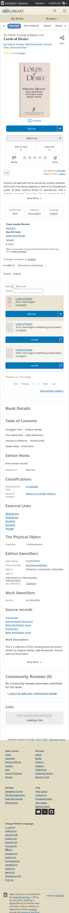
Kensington (34, 213)
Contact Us (40, 795)
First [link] (16, 384)
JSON (38, 739)
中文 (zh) (9, 879)
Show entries (15, 286)
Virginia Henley (15, 44)
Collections (41, 769)
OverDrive (11, 517)
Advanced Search (44, 773)
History (62, 174)
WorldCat (10, 228)
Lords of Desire (28, 35)
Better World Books (15, 235)
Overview (14, 25)
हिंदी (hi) (8, 849)
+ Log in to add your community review (32, 693)
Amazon (10, 239)
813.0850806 (32, 486)
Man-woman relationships (30, 265)
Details (47, 25)
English (54, 213)
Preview (37, 120)
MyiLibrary (12, 514)
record (28, 625)
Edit (7, 172)
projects (33, 909)
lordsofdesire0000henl (36, 565)
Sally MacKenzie (33, 44)
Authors (39, 762)
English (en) (11, 838)
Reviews (60, 25)
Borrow (32, 128)
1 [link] (33, 384)
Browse (45, 18)
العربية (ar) (10, 827)
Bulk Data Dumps (14, 798)
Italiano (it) (10, 857)
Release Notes (42, 806)
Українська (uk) (13, 876)
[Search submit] (55, 10)
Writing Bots (11, 802)
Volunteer (10, 758)
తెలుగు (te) (10, 872)
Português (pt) (12, 861)
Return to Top (42, 777)
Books (38, 758)
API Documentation (15, 795)
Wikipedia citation (57, 739)
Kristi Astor (21, 47)
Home (38, 754)
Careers (9, 765)
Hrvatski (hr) (11, 853)
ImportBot (60, 170)
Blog (7, 769)
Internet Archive (13, 621)
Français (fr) (11, 846)
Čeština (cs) (11, 831)
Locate (34, 339)
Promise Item (11, 617)
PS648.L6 (51, 493)
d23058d (59, 895)
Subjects (39, 765)
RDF (32, 739)
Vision (8, 754)
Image (9, 528)
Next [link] (46, 384)
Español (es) (11, 842)
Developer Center (14, 791)
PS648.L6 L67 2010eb (36, 493)
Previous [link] (25, 384)
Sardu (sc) (10, 868)
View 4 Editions (31, 25)
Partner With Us (13, 762)
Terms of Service (13, 773)
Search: (24, 290)
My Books (17, 18)
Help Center (41, 791)
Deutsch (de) (11, 834)
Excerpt (10, 521)
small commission (19, 251)
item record (27, 621)
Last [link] (53, 384)
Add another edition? (52, 390)
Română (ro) (11, 864)
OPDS (45, 739)
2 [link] (38, 384)
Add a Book (41, 802)
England (17, 273)
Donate (40, 3)
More (11, 244)
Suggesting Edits (43, 798)
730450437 (31, 583)
